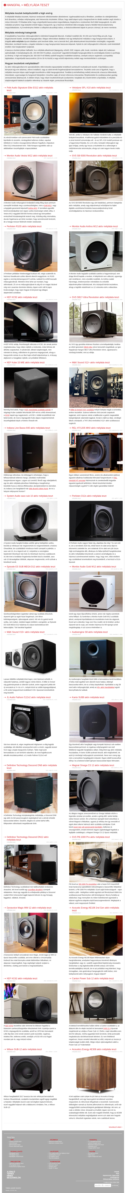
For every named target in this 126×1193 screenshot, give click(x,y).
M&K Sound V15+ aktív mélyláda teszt (26, 632)
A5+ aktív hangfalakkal (105, 687)
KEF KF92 (9, 1026)
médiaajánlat (114, 1177)
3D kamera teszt (93, 1153)
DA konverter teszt (14, 1144)
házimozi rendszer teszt (56, 1143)
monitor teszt (52, 1166)
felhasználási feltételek (111, 1179)
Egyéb (92, 1151)
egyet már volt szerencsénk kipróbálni (87, 827)
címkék (116, 1172)
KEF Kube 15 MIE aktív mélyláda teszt (26, 362)
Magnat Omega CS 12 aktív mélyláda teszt (93, 765)
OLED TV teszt (53, 1168)
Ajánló (11, 1172)
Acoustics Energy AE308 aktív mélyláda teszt (94, 1049)
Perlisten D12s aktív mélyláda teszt (89, 496)
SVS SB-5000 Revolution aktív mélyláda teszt (94, 155)
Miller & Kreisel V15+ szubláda (82, 410)
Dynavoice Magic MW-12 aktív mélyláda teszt (29, 908)
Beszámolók (14, 1178)
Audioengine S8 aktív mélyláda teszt (90, 632)
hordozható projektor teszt (17, 1166)
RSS (117, 1173)
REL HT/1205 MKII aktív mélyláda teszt (91, 428)
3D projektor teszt (14, 1165)
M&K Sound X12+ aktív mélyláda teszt (91, 362)
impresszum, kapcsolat (111, 1175)
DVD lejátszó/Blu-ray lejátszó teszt (59, 1153)
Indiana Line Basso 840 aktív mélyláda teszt (28, 428)
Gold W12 (48, 205)
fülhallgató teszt (14, 1155)
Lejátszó (54, 1151)
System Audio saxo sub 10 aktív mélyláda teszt (30, 496)
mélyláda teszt (11, 92)
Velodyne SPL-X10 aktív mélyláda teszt (91, 87)
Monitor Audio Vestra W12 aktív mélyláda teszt (29, 155)
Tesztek (11, 1137)
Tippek (10, 1174)
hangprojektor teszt (94, 1148)
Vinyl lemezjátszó (54, 1158)
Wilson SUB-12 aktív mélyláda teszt (24, 1049)
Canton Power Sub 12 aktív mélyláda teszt (93, 978)
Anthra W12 (32, 208)
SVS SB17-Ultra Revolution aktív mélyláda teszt (95, 297)
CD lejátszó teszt (54, 1156)
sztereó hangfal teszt (94, 1143)
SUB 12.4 (107, 1028)
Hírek (10, 1176)
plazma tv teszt (53, 1165)
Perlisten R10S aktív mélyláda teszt (24, 226)
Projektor (16, 1162)
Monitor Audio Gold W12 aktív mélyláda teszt (94, 566)
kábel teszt (91, 1155)
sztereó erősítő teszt (15, 1141)
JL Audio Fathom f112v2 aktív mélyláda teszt (29, 697)
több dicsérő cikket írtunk (38, 489)
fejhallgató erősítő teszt (16, 1156)
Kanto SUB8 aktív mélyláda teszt (88, 697)
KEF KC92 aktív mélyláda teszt (22, 297)
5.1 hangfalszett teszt (94, 1141)
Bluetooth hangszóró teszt (96, 1144)
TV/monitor (55, 1162)
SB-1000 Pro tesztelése (88, 884)
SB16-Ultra (88, 347)
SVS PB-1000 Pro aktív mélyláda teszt (91, 837)
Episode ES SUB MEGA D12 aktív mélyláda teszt (31, 566)
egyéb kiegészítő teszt (95, 1156)
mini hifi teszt (13, 1143)
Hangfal (93, 1140)
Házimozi (54, 1140)
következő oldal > (115, 1127)
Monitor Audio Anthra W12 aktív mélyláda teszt (95, 226)
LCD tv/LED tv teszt (55, 1163)
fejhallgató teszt (14, 1153)
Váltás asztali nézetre (13, 1188)
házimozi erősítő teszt (55, 1141)
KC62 (7, 415)
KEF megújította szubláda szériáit (38, 410)
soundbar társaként (35, 890)
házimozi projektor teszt (16, 1163)
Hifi (12, 1140)
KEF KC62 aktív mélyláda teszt (22, 978)
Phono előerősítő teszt (16, 1146)
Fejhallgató (16, 1151)
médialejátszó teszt (54, 1155)
